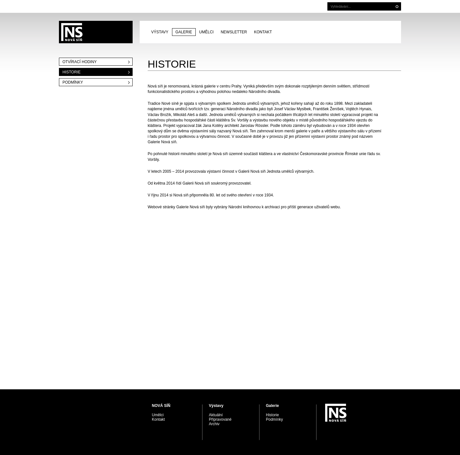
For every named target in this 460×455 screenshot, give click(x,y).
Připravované (220, 419)
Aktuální (216, 415)
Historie (71, 72)
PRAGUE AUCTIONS (96, 32)
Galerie (184, 32)
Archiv (214, 424)
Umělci (206, 32)
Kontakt (263, 32)
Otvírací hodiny (79, 62)
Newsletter (234, 32)
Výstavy (159, 32)
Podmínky (72, 82)
